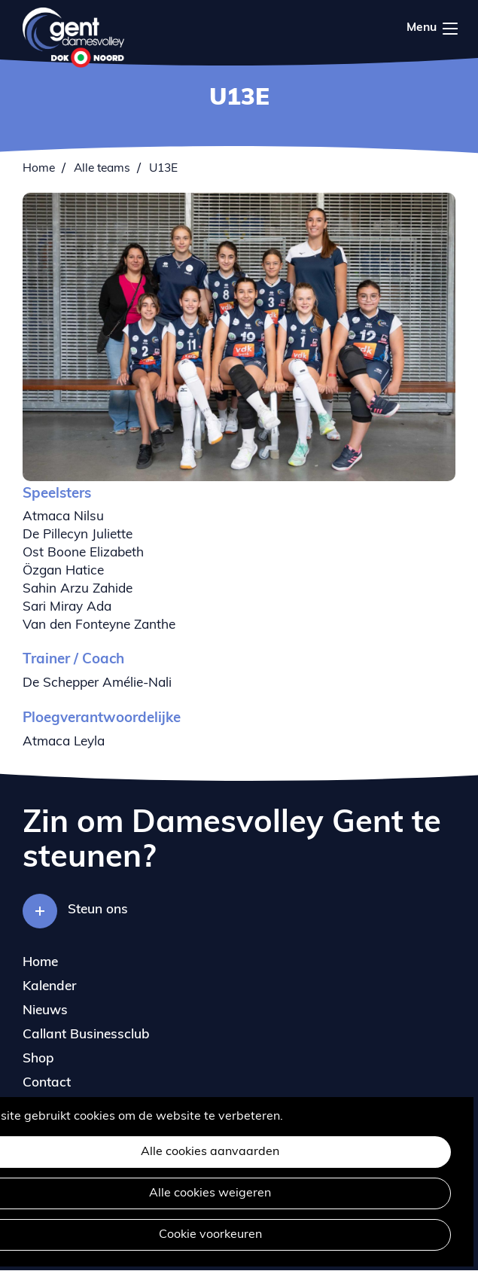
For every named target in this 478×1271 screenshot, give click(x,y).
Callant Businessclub (86, 1035)
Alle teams (102, 169)
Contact (47, 1083)
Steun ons (98, 910)
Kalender (50, 986)
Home (39, 169)
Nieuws (45, 1010)
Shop (38, 1059)
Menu (450, 29)
